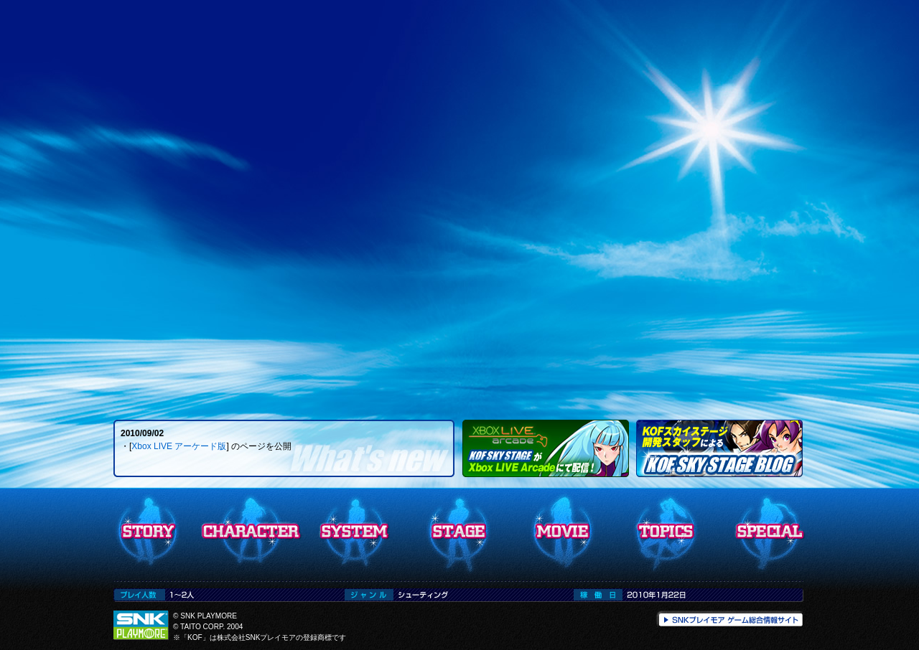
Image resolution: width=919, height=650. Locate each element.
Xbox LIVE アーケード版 (178, 446)
